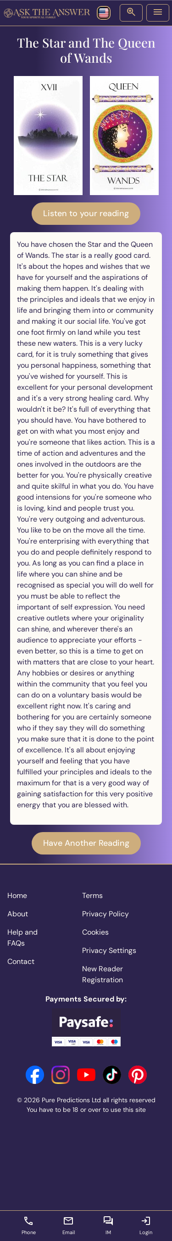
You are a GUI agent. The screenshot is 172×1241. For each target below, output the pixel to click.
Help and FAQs (22, 937)
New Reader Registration (102, 974)
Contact (20, 961)
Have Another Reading (86, 843)
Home (17, 895)
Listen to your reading (86, 213)
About (17, 914)
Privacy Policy (105, 914)
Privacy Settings (109, 950)
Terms (92, 895)
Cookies (95, 932)
